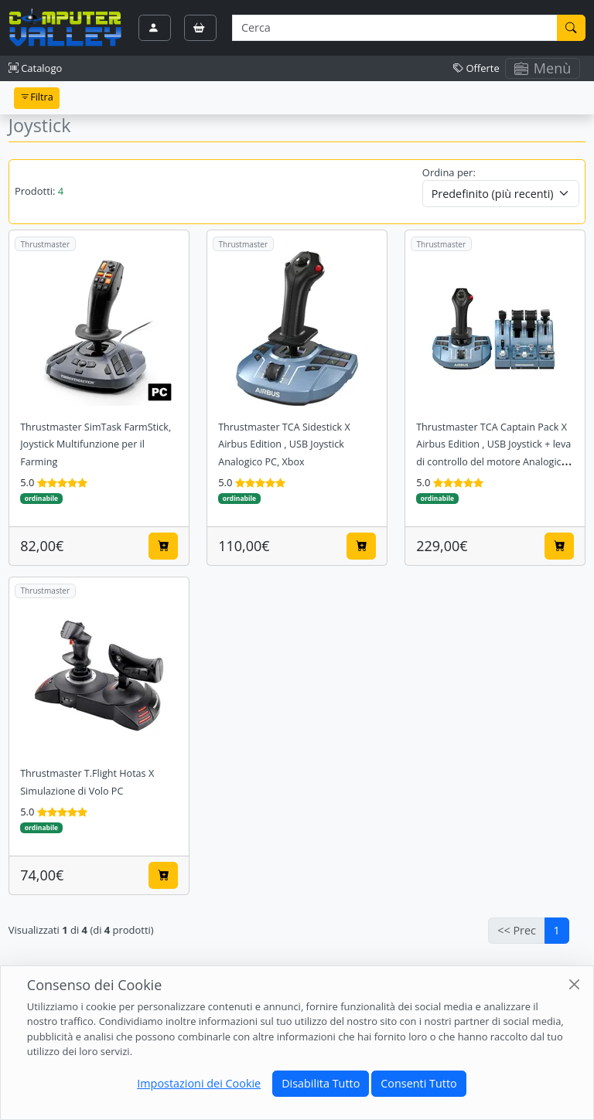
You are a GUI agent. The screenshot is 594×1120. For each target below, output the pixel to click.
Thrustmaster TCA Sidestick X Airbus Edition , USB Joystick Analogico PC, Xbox (284, 444)
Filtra (36, 97)
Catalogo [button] (35, 68)
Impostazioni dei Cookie (199, 1083)
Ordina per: (449, 172)
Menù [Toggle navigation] (543, 68)
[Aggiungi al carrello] (163, 546)
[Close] (574, 984)
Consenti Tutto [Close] (418, 1083)
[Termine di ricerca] (394, 28)
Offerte (476, 68)
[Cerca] (571, 28)
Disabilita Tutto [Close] (321, 1083)
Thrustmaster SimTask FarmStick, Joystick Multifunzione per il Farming (95, 444)
